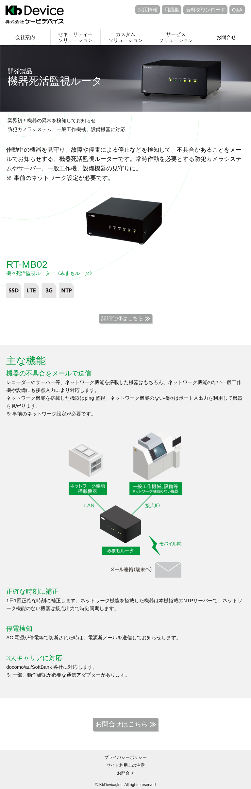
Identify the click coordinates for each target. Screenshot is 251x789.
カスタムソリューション (126, 37)
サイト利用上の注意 (126, 765)
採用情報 (148, 9)
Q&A (237, 9)
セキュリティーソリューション (75, 37)
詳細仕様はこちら (122, 318)
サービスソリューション (176, 37)
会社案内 (25, 37)
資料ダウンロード (205, 9)
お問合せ (226, 37)
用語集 (171, 9)
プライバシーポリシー (125, 757)
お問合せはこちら (121, 724)
